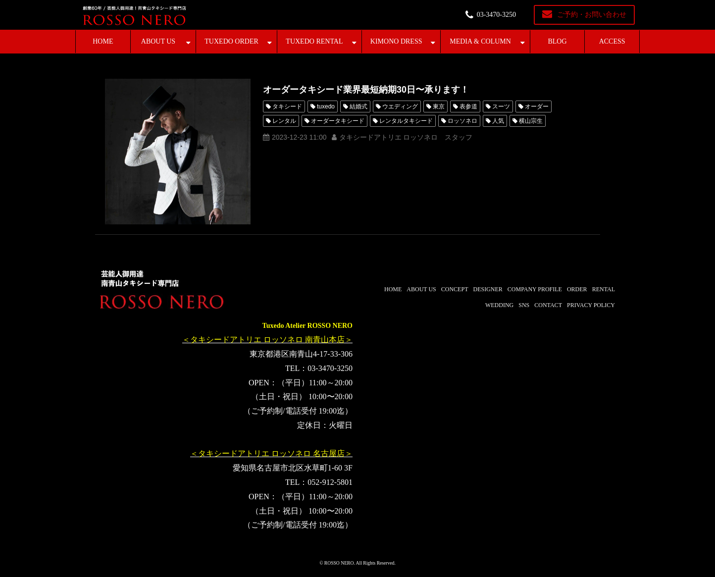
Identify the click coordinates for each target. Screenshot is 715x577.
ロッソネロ (462, 120)
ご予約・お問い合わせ (591, 14)
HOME (103, 41)
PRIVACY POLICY (591, 305)
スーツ (501, 106)
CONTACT (548, 305)
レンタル (284, 120)
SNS (523, 305)
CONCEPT (454, 289)
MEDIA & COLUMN (480, 41)
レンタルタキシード (406, 120)
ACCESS (612, 41)
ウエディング (400, 106)
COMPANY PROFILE (535, 289)
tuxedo (326, 106)
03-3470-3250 (496, 14)
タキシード (287, 106)
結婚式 (358, 106)
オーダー (537, 106)
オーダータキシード (337, 120)
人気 (498, 120)
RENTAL (603, 289)
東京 (439, 106)
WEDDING (499, 305)
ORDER (577, 289)
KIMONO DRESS (396, 41)
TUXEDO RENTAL (314, 41)
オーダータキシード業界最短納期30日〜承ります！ (366, 90)
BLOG (557, 41)
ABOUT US (158, 41)
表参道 (468, 106)
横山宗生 (531, 120)
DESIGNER (487, 289)
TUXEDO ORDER (231, 41)
